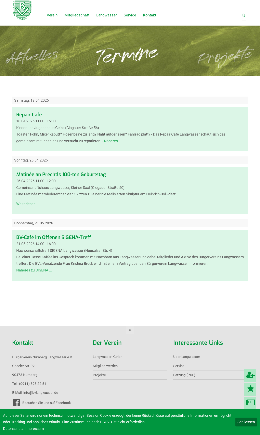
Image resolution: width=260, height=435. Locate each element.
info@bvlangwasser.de (40, 393)
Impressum (34, 428)
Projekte (99, 375)
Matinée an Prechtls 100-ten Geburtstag (61, 174)
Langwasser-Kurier (107, 357)
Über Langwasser (186, 357)
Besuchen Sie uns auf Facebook (46, 403)
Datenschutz (13, 428)
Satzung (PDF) (184, 375)
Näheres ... (113, 141)
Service (178, 366)
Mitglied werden (105, 366)
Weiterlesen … (27, 204)
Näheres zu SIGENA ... (34, 270)
